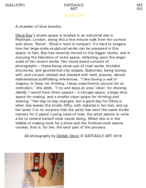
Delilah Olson (68, 136)
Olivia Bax (23, 35)
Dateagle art (74, 7)
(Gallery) (15, 5)
